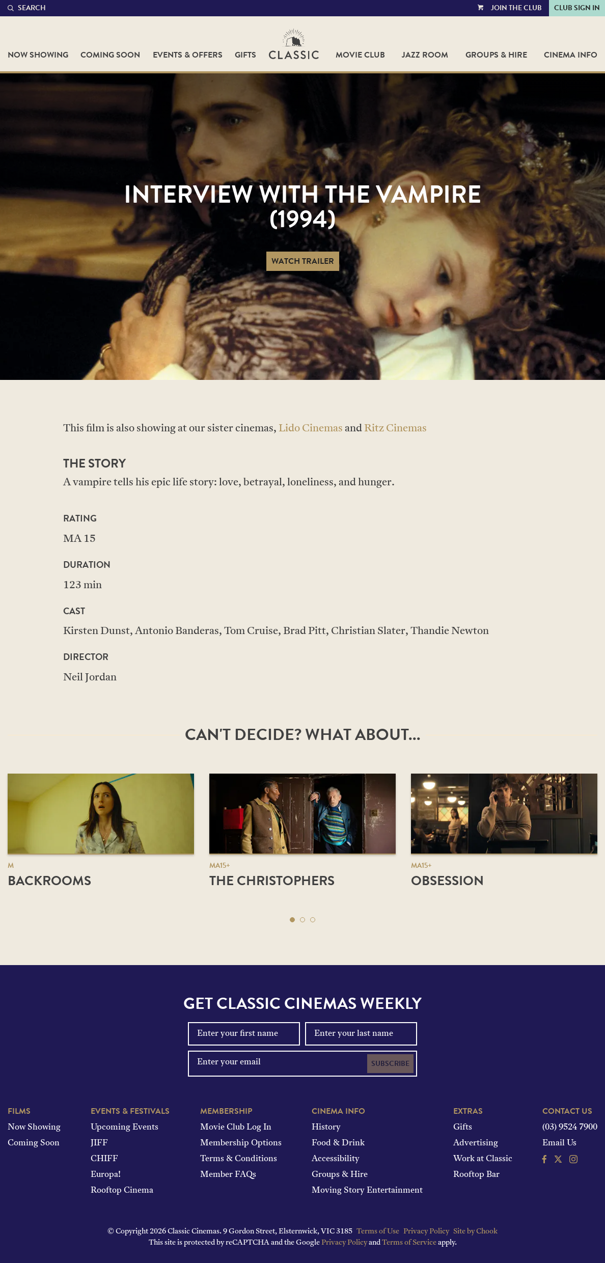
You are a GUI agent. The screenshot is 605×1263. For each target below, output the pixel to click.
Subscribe (390, 1063)
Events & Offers (188, 55)
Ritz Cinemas (395, 429)
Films (19, 1111)
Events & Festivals (130, 1111)
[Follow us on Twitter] (558, 1161)
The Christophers (272, 881)
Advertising (475, 1143)
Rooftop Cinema (122, 1191)
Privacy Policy (426, 1231)
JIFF (99, 1143)
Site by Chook (475, 1231)
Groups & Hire (496, 55)
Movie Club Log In (235, 1127)
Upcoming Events (124, 1127)
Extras (468, 1111)
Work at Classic (482, 1159)
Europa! (106, 1175)
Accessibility (336, 1159)
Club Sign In (577, 8)
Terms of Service (409, 1243)
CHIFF (104, 1159)
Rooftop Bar (476, 1175)
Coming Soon (110, 55)
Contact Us (567, 1111)
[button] (292, 919)
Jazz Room (425, 55)
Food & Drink (338, 1143)
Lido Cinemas (311, 429)
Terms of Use (377, 1231)
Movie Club (360, 55)
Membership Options (241, 1143)
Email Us (559, 1143)
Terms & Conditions (238, 1159)
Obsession (447, 881)
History (326, 1127)
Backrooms (49, 881)
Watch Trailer (302, 261)
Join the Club (516, 8)
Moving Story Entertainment (367, 1191)
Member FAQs (228, 1175)
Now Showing (38, 55)
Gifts (245, 55)
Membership (226, 1111)
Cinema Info (570, 55)
